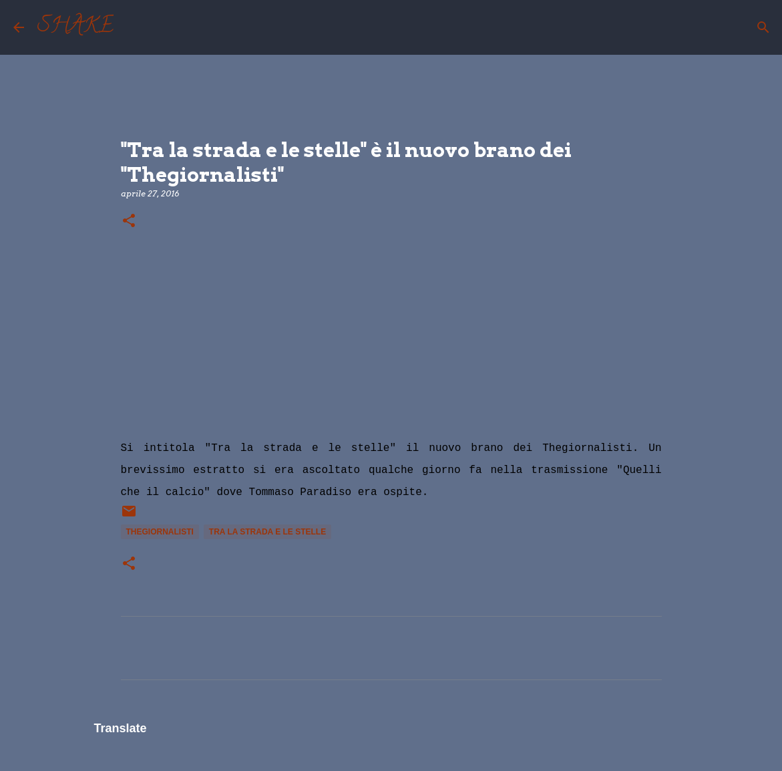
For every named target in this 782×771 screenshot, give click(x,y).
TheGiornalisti (160, 531)
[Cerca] (132, 27)
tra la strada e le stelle (267, 531)
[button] (129, 221)
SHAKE (75, 27)
